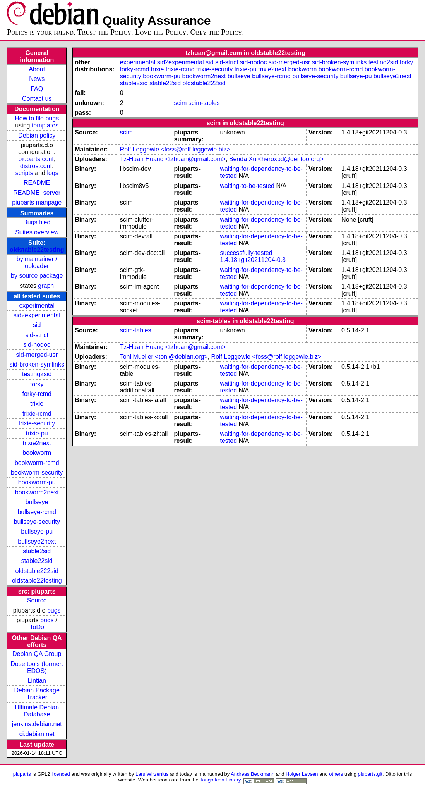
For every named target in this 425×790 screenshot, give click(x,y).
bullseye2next (37, 541)
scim (180, 103)
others (336, 774)
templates (45, 125)
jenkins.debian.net (37, 724)
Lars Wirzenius (152, 774)
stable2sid (37, 551)
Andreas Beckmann (252, 774)
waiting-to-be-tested (247, 185)
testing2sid (37, 374)
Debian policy (36, 135)
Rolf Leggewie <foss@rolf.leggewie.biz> (175, 149)
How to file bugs (37, 118)
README (37, 182)
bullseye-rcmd (36, 512)
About (37, 69)
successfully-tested (246, 253)
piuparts (22, 774)
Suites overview (36, 232)
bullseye (37, 502)
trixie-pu (37, 433)
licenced (60, 774)
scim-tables (204, 103)
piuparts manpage (37, 202)
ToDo (37, 627)
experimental (37, 305)
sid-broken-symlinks (37, 364)
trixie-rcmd (36, 413)
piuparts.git (370, 774)
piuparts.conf (36, 159)
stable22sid (37, 561)
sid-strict (36, 335)
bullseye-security (37, 521)
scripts (24, 173)
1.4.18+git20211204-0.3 (252, 259)
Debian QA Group (36, 654)
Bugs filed (36, 222)
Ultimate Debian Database (37, 711)
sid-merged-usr (37, 354)
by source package (37, 275)
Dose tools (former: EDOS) (36, 667)
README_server (36, 192)
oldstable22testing (37, 249)
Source (37, 600)
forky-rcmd (36, 394)
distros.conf (36, 166)
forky (37, 384)
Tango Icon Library (220, 780)
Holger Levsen (302, 774)
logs (52, 173)
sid (37, 325)
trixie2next (37, 443)
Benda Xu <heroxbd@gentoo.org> (276, 159)
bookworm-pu (37, 482)
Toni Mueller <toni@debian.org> (164, 356)
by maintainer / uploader (37, 262)
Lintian (37, 680)
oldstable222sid (36, 571)
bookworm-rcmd (37, 463)
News (37, 79)
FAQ (37, 89)
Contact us (36, 98)
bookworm (36, 452)
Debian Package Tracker (37, 694)
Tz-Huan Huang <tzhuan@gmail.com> (173, 159)
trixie (36, 403)
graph (46, 285)
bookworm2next (37, 492)
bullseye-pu (37, 531)
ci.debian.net (37, 734)
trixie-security (37, 423)
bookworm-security (37, 472)
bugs (54, 610)
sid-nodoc (37, 344)
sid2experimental (37, 315)
